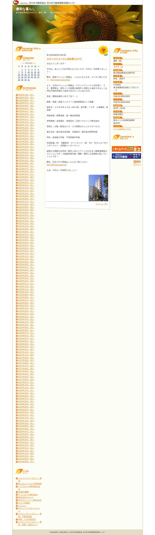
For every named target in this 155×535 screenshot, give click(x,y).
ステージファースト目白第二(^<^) (64, 59)
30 (25, 80)
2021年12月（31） (26, 221)
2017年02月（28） (26, 379)
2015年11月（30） (26, 420)
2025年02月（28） (26, 117)
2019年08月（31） (26, 297)
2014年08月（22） (26, 462)
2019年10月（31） (26, 292)
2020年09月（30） (26, 262)
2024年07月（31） (26, 136)
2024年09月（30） (26, 130)
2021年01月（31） (26, 251)
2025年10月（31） (26, 95)
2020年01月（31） (26, 284)
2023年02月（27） (26, 182)
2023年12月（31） (26, 155)
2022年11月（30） (26, 191)
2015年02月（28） (26, 445)
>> (34, 63)
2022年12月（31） (26, 188)
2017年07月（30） (26, 366)
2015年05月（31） (26, 437)
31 (29, 80)
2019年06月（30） (26, 303)
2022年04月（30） (26, 210)
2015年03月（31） (26, 442)
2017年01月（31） (26, 382)
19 (35, 75)
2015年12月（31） (26, 418)
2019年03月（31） (26, 311)
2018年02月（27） (26, 346)
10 (29, 72)
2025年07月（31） (26, 103)
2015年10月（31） (26, 423)
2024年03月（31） (26, 147)
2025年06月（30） (26, 106)
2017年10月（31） (26, 358)
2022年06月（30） (26, 204)
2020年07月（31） (26, 267)
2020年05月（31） (26, 273)
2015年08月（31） (26, 429)
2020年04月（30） (26, 275)
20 (38, 75)
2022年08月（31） (26, 199)
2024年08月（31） (26, 133)
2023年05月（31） (26, 174)
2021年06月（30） (26, 237)
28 (19, 80)
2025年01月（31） (26, 119)
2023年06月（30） (26, 171)
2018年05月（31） (26, 338)
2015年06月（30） (26, 434)
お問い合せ (126, 137)
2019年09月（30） (26, 294)
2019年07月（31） (26, 300)
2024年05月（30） (26, 141)
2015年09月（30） (26, 426)
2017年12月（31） (26, 352)
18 (32, 75)
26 (35, 77)
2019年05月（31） (26, 305)
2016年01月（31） (26, 415)
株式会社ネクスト (26, 497)
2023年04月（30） (26, 177)
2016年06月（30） (26, 401)
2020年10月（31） (26, 259)
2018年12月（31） (26, 319)
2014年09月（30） (26, 459)
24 (29, 77)
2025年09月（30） (26, 97)
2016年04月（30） (26, 407)
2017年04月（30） (26, 374)
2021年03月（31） (26, 245)
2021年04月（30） (26, 243)
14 (19, 75)
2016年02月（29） (26, 412)
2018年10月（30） (26, 325)
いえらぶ (22, 506)
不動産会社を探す (126, 156)
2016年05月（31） (26, 404)
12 (35, 72)
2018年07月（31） (26, 333)
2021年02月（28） (26, 248)
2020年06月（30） (26, 270)
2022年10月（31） (26, 193)
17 (29, 75)
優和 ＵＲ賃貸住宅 (27, 519)
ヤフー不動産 (24, 503)
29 (22, 80)
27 (38, 77)
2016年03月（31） (26, 410)
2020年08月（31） (26, 264)
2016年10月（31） (26, 390)
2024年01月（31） (26, 152)
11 (32, 72)
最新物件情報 (28, 49)
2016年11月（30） (26, 388)
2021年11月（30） (26, 223)
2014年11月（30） (26, 453)
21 (19, 77)
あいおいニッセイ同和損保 (30, 484)
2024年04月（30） (26, 144)
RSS (137, 161)
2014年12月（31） (26, 451)
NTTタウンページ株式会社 (29, 500)
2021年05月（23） (26, 240)
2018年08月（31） (26, 330)
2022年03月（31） (26, 212)
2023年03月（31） (26, 180)
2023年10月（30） (26, 160)
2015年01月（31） (26, 448)
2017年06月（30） (26, 368)
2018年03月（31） (26, 344)
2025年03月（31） (26, 114)
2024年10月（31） (26, 128)
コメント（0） (102, 204)
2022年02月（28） (26, 215)
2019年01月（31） (26, 316)
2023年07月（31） (26, 169)
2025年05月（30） (26, 108)
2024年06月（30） (26, 139)
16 (25, 75)
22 (22, 77)
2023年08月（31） (26, 166)
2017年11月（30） (26, 355)
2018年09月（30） (26, 327)
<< (23, 63)
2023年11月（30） (26, 158)
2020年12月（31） (26, 253)
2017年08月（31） (26, 363)
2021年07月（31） (26, 234)
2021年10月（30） (26, 226)
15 (22, 75)
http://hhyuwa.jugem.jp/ (57, 165)
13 (38, 72)
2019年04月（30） (26, 308)
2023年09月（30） (26, 163)
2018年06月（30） (26, 336)
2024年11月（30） (26, 125)
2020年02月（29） (26, 281)
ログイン (137, 164)
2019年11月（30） (26, 289)
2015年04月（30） (26, 440)
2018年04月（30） (26, 341)
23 (25, 77)
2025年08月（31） (26, 100)
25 (32, 77)
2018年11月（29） (26, 322)
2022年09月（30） (26, 196)
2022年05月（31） (26, 207)
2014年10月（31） (26, 456)
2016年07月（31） (26, 398)
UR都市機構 (23, 492)
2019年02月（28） (26, 314)
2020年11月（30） (26, 256)
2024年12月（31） (26, 122)
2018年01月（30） (26, 349)
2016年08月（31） (26, 396)
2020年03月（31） (26, 278)
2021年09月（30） (26, 229)
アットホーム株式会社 (28, 494)
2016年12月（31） (26, 385)
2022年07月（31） (26, 201)
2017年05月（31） (26, 371)
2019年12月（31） (26, 286)
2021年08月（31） (26, 232)
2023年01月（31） (26, 185)
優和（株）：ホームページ (126, 149)
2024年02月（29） (26, 149)
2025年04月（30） (26, 111)
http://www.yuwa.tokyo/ (60, 80)
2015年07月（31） (26, 431)
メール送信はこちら (122, 129)
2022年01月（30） (26, 218)
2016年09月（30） (26, 393)
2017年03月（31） (26, 377)
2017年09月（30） (26, 360)
